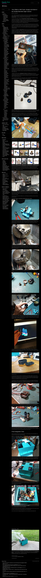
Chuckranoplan (6, 102)
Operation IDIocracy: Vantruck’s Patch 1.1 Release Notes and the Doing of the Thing (6, 192)
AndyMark (4, 161)
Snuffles (5, 56)
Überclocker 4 (6, 83)
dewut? (5, 96)
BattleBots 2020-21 (6, 29)
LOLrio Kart (5, 47)
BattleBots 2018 (5, 28)
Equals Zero (6, 2)
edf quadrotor (6, 104)
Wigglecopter (6, 94)
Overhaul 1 (5, 65)
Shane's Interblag (5, 153)
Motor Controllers (5, 99)
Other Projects (5, 16)
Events (4, 26)
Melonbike (5, 50)
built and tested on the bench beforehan (20, 506)
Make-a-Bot (5, 98)
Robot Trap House (5, 119)
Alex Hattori (4, 139)
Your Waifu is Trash (20, 556)
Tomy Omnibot (6, 80)
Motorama (4, 32)
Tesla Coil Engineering (6, 154)
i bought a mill (5, 568)
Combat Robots (5, 15)
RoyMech (4, 182)
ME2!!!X (5, 106)
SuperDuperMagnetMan (6, 169)
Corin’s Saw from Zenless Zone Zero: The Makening (10, 564)
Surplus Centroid (5, 170)
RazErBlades (6, 54)
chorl (17, 13)
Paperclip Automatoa (6, 151)
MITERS (4, 135)
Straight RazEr (6, 57)
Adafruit (4, 160)
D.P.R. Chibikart (6, 44)
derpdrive (5, 103)
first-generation (24, 18)
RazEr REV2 (6, 52)
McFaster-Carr (5, 165)
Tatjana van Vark (5, 183)
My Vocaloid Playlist (5, 128)
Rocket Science (5, 152)
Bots (16, 556)
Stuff (3, 120)
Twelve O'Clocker (6, 81)
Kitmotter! (5, 97)
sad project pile (5, 100)
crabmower (5, 110)
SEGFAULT (5, 55)
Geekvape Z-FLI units (23, 73)
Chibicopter (5, 101)
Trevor (3, 156)
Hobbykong (4, 164)
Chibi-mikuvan (6, 42)
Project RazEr (6, 51)
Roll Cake (5, 71)
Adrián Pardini (5, 188)
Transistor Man (5, 155)
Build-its (4, 140)
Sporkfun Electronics (6, 168)
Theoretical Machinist (6, 184)
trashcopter (5, 93)
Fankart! (5, 105)
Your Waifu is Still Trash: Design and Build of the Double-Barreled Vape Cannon (14, 571)
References (4, 21)
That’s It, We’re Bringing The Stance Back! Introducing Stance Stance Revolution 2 (6, 202)
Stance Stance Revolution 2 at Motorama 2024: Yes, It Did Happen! (12, 567)
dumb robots (5, 58)
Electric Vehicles (5, 19)
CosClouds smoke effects (30, 18)
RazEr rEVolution (6, 53)
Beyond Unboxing (6, 118)
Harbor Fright (4, 163)
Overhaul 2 (5, 66)
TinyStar (5, 92)
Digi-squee (4, 162)
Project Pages (5, 14)
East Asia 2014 (5, 31)
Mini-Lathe (4, 179)
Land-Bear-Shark (6, 46)
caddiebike (5, 41)
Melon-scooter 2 (6, 49)
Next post (37, 558)
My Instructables (5, 180)
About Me (4, 13)
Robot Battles (5, 130)
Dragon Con (5, 30)
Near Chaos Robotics (6, 150)
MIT (3, 134)
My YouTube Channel (6, 129)
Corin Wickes (6, 39)
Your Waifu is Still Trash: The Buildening (8, 573)
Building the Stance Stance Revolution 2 (8, 576)
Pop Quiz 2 (5, 70)
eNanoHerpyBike (6, 45)
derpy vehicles (5, 40)
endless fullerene (5, 126)
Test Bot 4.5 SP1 (6, 79)
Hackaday (4, 127)
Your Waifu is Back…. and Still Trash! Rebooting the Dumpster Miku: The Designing (15, 574)
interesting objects (6, 95)
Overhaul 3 (5, 67)
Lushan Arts (4, 149)
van (3, 109)
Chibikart (5, 43)
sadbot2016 (6, 72)
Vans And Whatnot (6, 20)
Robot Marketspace (5, 167)
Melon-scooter (6, 48)
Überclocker (6, 82)
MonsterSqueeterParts (6, 166)
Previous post (14, 558)
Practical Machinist (5, 181)
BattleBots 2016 (5, 27)
